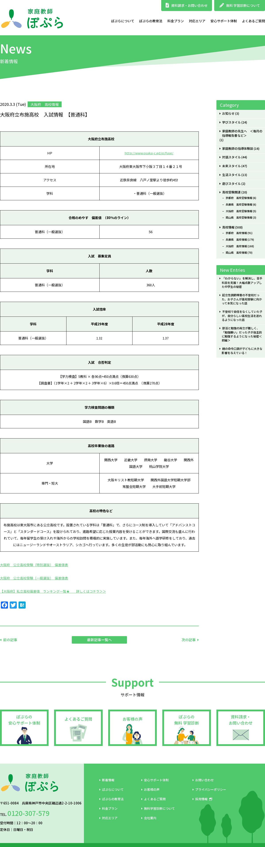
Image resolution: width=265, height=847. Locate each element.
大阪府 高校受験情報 (239, 211)
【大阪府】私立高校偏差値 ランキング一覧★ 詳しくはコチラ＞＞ (53, 591)
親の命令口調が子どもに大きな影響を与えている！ (242, 351)
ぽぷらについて (122, 21)
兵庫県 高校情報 (236, 239)
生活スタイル (231, 175)
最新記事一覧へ (99, 639)
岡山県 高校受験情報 (239, 217)
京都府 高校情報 (236, 233)
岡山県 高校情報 (236, 252)
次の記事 (189, 639)
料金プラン (175, 21)
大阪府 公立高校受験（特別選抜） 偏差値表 (34, 564)
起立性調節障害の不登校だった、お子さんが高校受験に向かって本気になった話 (242, 299)
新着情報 (106, 780)
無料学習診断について (158, 808)
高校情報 (228, 227)
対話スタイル (231, 157)
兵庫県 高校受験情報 (239, 204)
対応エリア (197, 21)
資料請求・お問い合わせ (187, 5)
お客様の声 (132, 719)
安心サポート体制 (223, 21)
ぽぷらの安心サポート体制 (24, 720)
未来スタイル (231, 166)
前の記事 (10, 639)
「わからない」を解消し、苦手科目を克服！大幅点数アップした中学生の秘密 (242, 282)
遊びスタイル (231, 184)
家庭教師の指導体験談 (237, 148)
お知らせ (228, 113)
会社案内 (148, 818)
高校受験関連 (231, 192)
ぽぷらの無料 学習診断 (186, 720)
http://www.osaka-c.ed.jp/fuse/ (149, 153)
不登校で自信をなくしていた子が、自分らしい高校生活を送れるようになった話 (242, 316)
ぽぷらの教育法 (150, 21)
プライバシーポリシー (209, 789)
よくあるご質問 (253, 21)
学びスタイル (231, 122)
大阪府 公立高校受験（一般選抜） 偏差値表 (34, 578)
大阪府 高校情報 (236, 246)
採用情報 (202, 799)
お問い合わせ (203, 780)
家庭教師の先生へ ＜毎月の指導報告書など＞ (242, 133)
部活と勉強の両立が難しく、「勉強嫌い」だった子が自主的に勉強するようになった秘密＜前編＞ (242, 334)
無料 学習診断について (240, 5)
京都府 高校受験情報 (239, 198)
